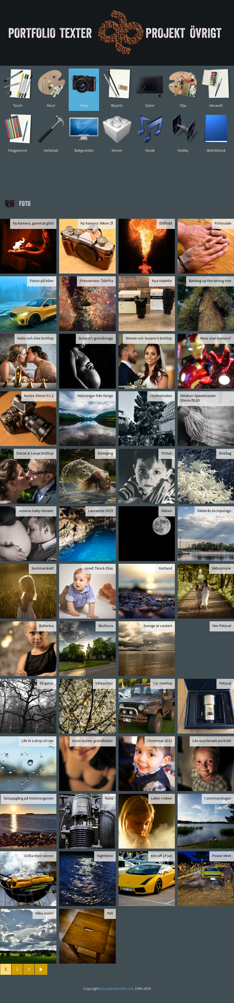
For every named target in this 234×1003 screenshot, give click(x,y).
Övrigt (205, 33)
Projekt (165, 33)
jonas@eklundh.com (117, 989)
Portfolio (32, 33)
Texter (76, 33)
